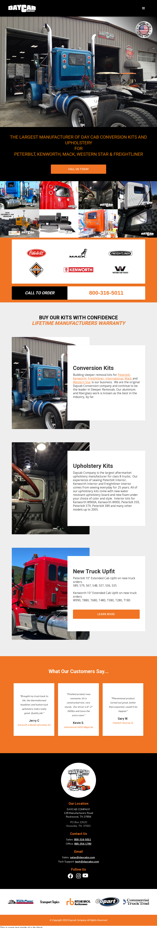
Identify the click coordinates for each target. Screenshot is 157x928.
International (114, 378)
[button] (143, 8)
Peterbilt (124, 375)
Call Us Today (78, 169)
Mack (128, 378)
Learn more (106, 614)
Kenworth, (80, 378)
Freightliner (96, 378)
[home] (22, 8)
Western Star (82, 382)
